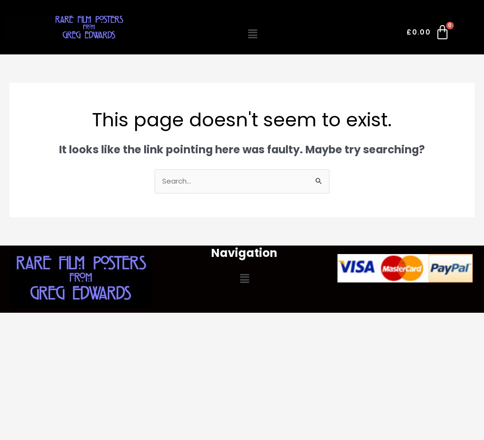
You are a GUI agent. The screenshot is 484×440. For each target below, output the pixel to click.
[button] (252, 34)
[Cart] (428, 34)
